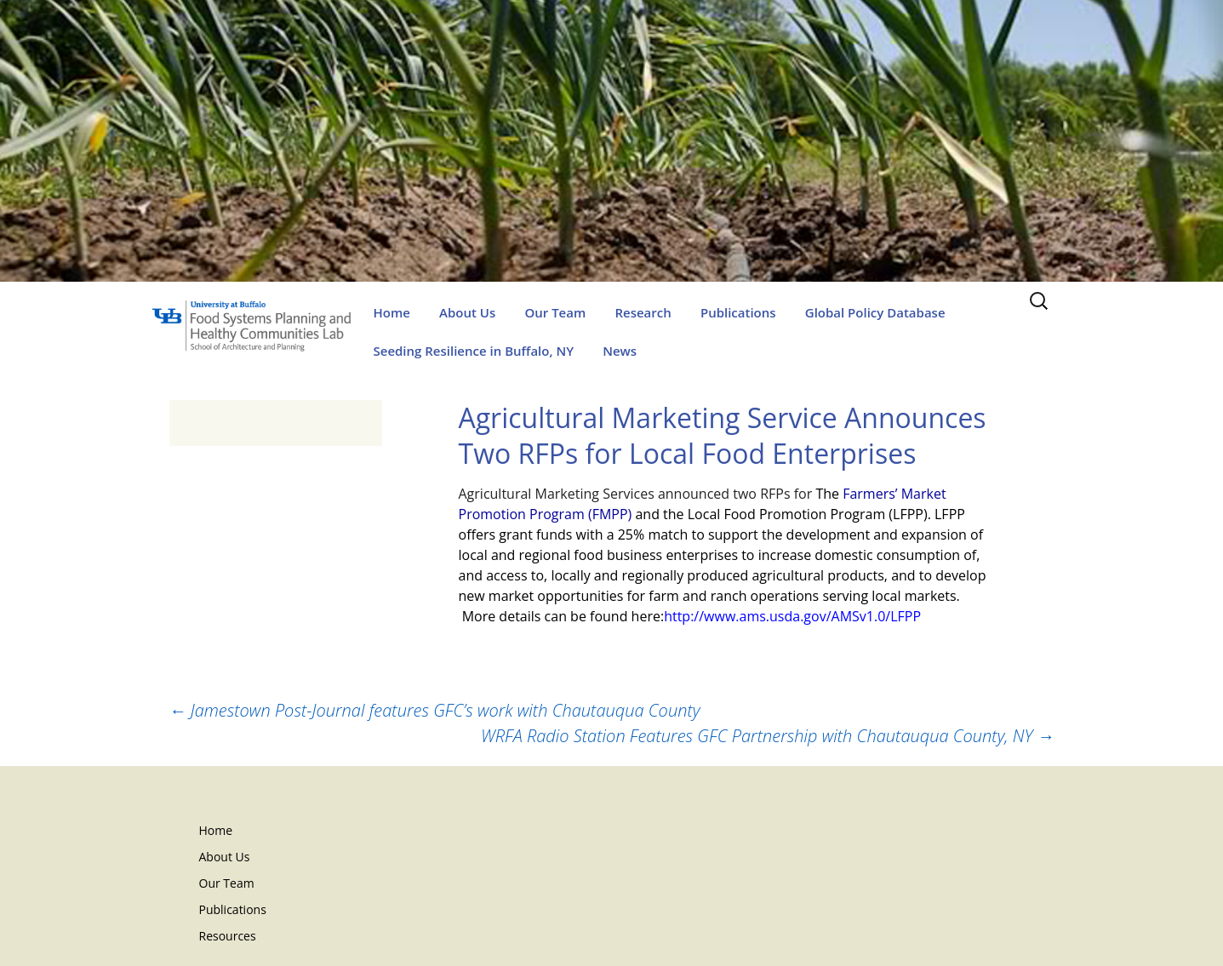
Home (392, 312)
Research (642, 312)
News (620, 350)
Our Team (555, 312)
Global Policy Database (875, 312)
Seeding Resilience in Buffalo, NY (474, 350)
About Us (467, 312)
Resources (227, 936)
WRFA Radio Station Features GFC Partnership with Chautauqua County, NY (767, 735)
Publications (738, 312)
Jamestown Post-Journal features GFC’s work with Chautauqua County (434, 710)
